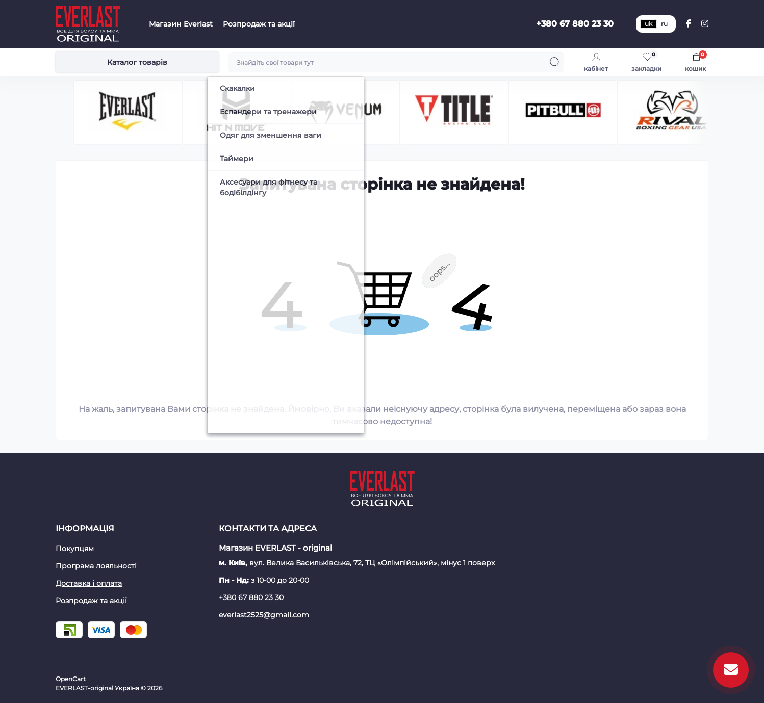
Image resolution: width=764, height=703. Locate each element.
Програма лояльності (96, 565)
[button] (704, 112)
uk (648, 24)
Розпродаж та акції (259, 24)
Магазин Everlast (181, 24)
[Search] (555, 62)
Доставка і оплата (89, 583)
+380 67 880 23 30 (575, 24)
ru (664, 24)
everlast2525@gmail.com (264, 614)
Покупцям (75, 548)
